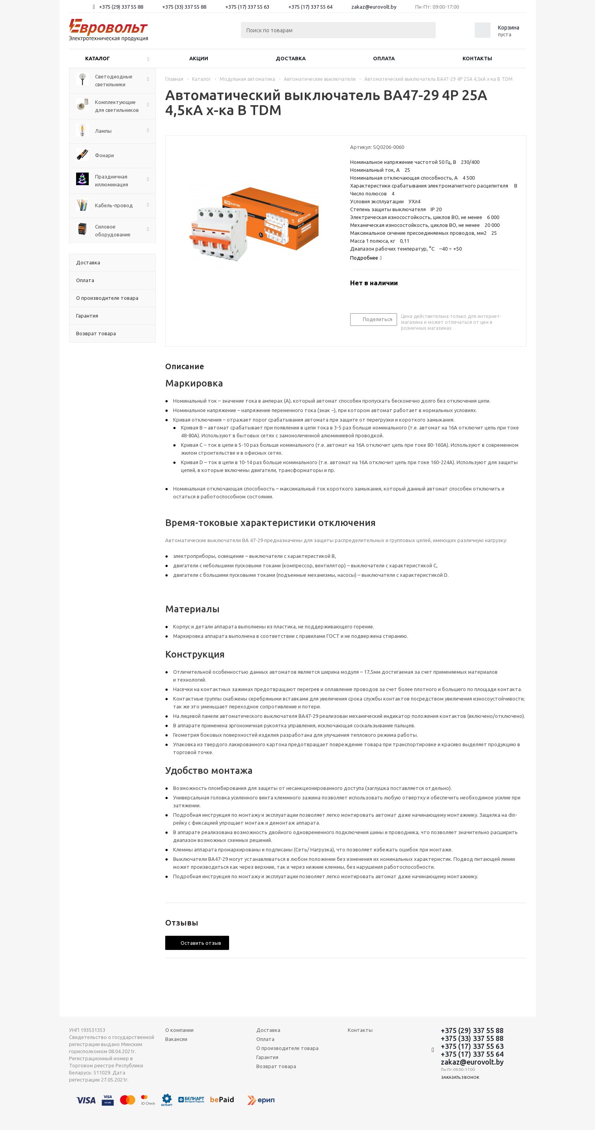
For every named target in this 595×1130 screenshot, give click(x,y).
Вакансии (176, 1039)
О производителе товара (287, 1048)
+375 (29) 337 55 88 (121, 6)
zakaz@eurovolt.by (373, 6)
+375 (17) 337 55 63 (247, 6)
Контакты (477, 58)
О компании (179, 1030)
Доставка (291, 58)
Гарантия (267, 1057)
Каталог (97, 58)
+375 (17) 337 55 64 (310, 6)
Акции (198, 58)
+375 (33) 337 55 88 (184, 6)
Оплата (384, 58)
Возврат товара (276, 1066)
